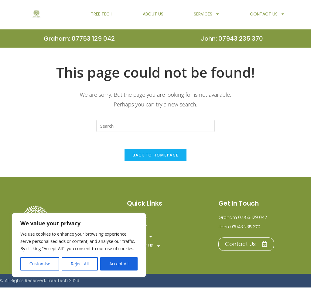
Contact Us (267, 16)
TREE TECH (101, 16)
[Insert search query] (155, 126)
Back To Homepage (155, 156)
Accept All (118, 264)
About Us (153, 16)
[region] (79, 245)
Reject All (80, 264)
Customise (39, 264)
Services (207, 16)
